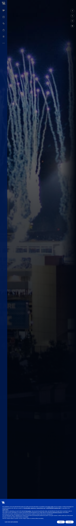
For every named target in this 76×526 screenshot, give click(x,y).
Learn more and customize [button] (11, 521)
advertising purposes (57, 512)
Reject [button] (60, 521)
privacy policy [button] (50, 506)
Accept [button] (69, 521)
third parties (28, 511)
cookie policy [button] (5, 509)
